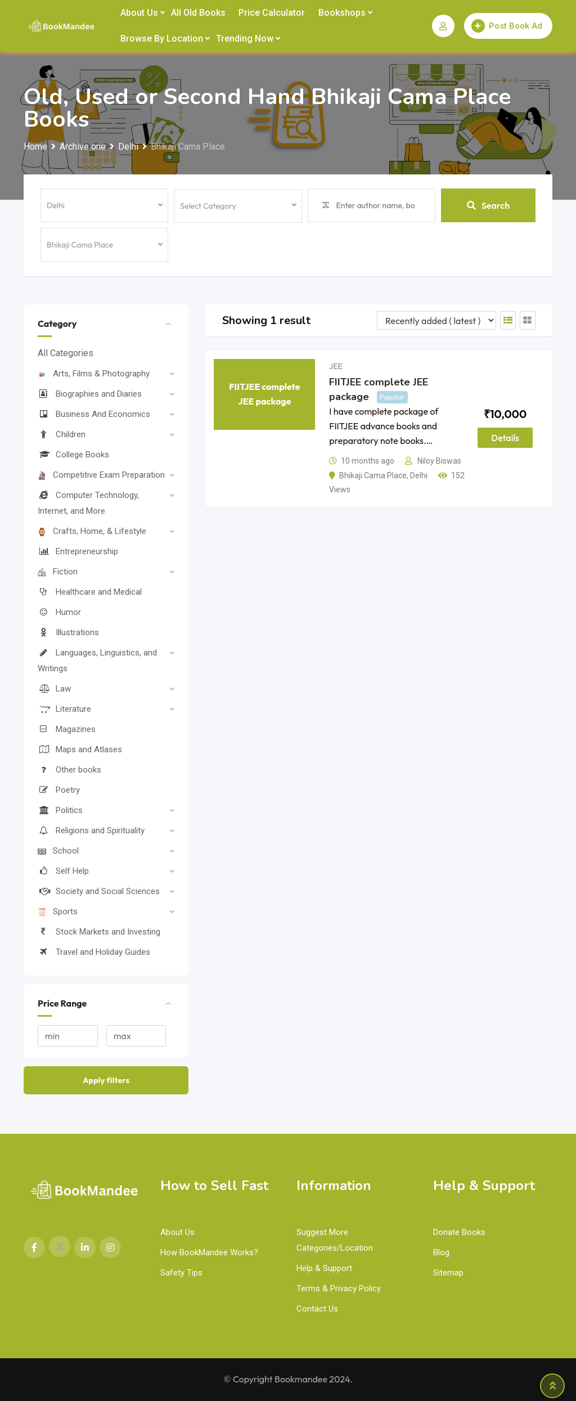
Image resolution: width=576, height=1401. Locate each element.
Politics (60, 810)
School (58, 851)
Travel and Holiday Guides (94, 952)
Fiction (58, 572)
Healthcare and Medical (90, 592)
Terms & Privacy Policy (338, 1288)
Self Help (63, 871)
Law (54, 689)
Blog (441, 1252)
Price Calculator (271, 12)
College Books (73, 455)
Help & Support (324, 1268)
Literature (64, 709)
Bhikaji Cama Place (373, 475)
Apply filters (106, 1080)
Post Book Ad (506, 26)
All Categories (65, 353)
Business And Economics (94, 414)
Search (488, 205)
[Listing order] (436, 320)
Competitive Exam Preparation (101, 475)
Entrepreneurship (78, 551)
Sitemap (448, 1273)
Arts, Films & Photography (94, 374)
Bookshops (342, 12)
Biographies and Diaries (90, 394)
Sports (58, 911)
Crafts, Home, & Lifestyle (92, 531)
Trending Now (244, 38)
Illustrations (68, 632)
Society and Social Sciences (99, 891)
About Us (139, 12)
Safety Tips (181, 1273)
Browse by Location (161, 38)
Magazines (67, 729)
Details (505, 437)
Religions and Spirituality (91, 830)
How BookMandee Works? (209, 1252)
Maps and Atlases (80, 749)
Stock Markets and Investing (99, 932)
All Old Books (198, 12)
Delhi (419, 475)
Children (62, 434)
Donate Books (459, 1232)
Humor (59, 612)
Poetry (59, 790)
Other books (69, 770)
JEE (335, 366)
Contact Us (317, 1309)
